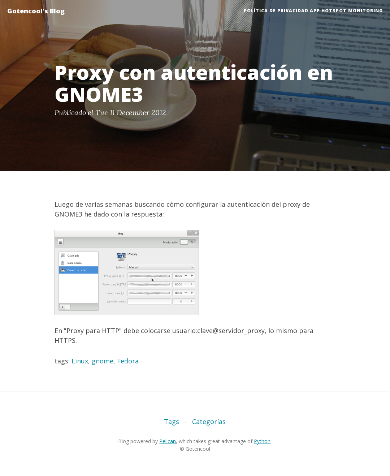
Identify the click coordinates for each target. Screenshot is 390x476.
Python (262, 441)
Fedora (128, 361)
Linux (80, 361)
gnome (102, 361)
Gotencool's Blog (36, 10)
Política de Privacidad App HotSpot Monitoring (313, 11)
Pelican (167, 441)
